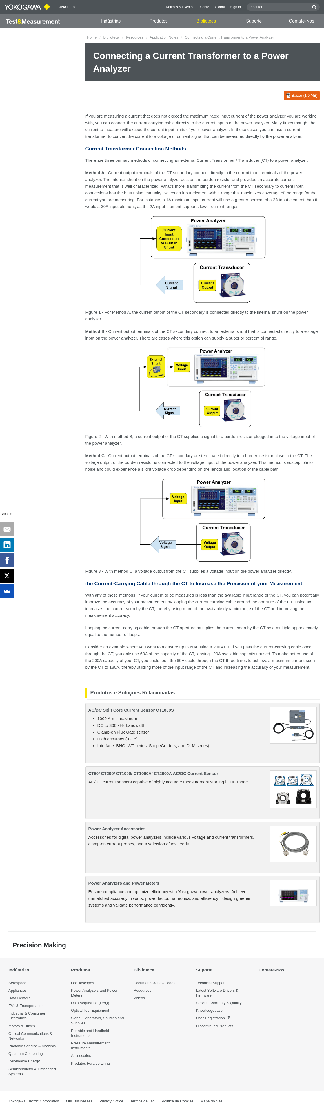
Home (92, 37)
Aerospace (17, 983)
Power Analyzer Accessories (117, 828)
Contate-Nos (301, 21)
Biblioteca (206, 21)
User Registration (210, 1018)
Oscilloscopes (82, 983)
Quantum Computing (25, 1053)
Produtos (159, 21)
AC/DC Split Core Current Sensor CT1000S (131, 710)
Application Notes (164, 37)
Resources (134, 37)
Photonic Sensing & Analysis (32, 1046)
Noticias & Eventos (180, 7)
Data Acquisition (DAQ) (90, 1003)
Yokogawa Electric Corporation (33, 1101)
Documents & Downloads (154, 983)
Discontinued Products (214, 1026)
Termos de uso (142, 1101)
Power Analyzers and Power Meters (123, 883)
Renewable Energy (24, 1061)
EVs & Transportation (26, 1006)
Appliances (17, 990)
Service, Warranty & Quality (218, 1003)
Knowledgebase (209, 1010)
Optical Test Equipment (90, 1010)
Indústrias (111, 21)
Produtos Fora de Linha (90, 1063)
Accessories (81, 1055)
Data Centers (19, 998)
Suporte (254, 21)
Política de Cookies (178, 1101)
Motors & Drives (21, 1026)
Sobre (204, 7)
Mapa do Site (212, 1101)
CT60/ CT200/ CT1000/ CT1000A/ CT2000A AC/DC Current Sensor (153, 773)
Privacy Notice (111, 1101)
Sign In (235, 7)
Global (220, 7)
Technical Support (211, 983)
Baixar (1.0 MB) (302, 95)
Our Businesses (79, 1101)
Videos (139, 998)
